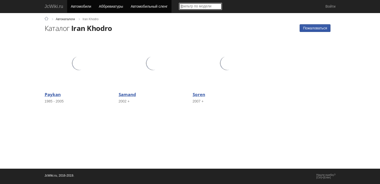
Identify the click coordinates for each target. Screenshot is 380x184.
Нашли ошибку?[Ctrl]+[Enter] (326, 176)
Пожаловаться (315, 28)
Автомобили (81, 6)
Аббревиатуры (111, 6)
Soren (199, 94)
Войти (330, 6)
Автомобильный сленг (149, 6)
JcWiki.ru (54, 6)
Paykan (53, 94)
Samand (127, 94)
